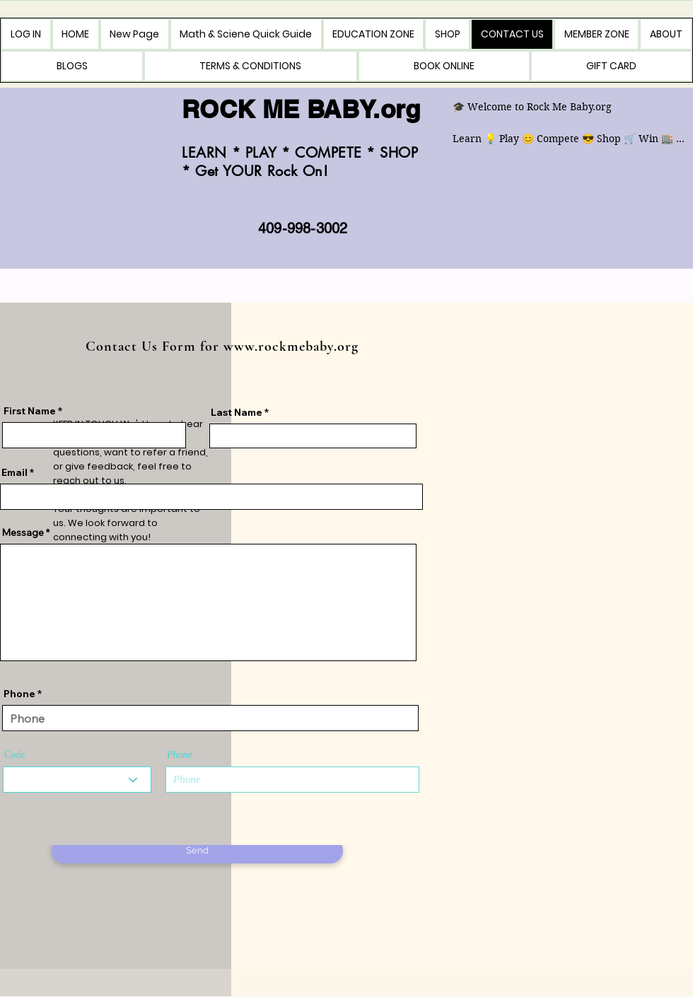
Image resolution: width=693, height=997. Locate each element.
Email (14, 472)
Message (22, 532)
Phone (19, 694)
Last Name (236, 412)
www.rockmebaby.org (291, 346)
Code (14, 755)
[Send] (197, 850)
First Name (30, 411)
